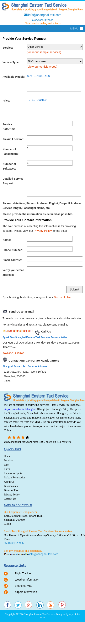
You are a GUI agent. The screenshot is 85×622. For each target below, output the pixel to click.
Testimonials (11, 486)
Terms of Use (62, 297)
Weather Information (27, 579)
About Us (9, 481)
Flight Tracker (23, 573)
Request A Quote (13, 473)
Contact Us (10, 498)
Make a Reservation (14, 477)
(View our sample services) (44, 52)
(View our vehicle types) (42, 66)
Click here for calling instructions (42, 23)
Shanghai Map (23, 585)
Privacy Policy (43, 230)
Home (7, 456)
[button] (74, 28)
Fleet (6, 464)
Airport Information (26, 592)
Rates (7, 469)
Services (8, 460)
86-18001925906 (13, 353)
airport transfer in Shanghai (20, 409)
